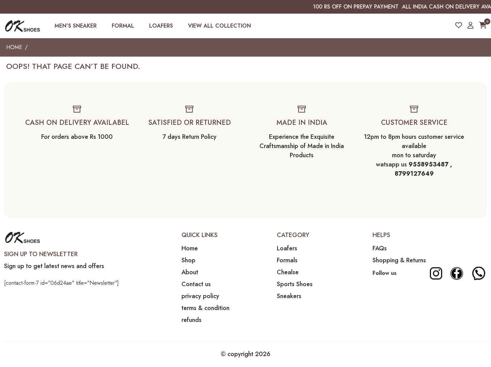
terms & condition (205, 308)
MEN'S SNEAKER (75, 26)
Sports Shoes (295, 284)
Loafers (287, 248)
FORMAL (123, 26)
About (189, 272)
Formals (287, 260)
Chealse (288, 272)
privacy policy (200, 296)
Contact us (196, 284)
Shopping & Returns (399, 260)
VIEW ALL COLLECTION (219, 26)
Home (14, 47)
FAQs (380, 248)
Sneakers (289, 296)
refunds (191, 319)
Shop (188, 260)
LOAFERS (161, 26)
